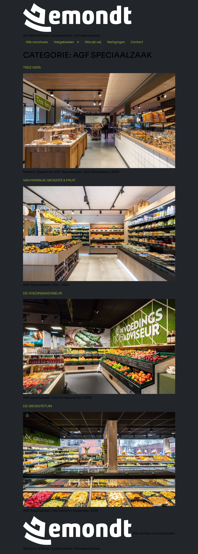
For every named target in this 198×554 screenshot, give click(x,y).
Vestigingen (116, 42)
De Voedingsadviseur (42, 293)
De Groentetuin (37, 406)
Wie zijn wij (93, 42)
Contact (137, 42)
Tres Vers (32, 67)
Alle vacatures (37, 42)
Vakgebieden (64, 42)
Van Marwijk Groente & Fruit (49, 180)
